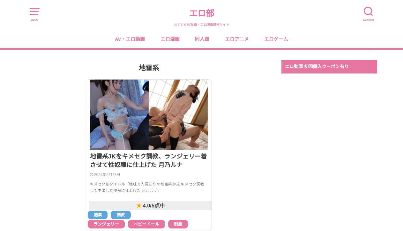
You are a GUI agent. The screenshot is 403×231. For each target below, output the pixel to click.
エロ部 (201, 13)
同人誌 (202, 39)
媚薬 (97, 215)
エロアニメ (237, 39)
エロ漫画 (170, 39)
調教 (120, 215)
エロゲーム (276, 39)
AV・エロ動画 (130, 39)
